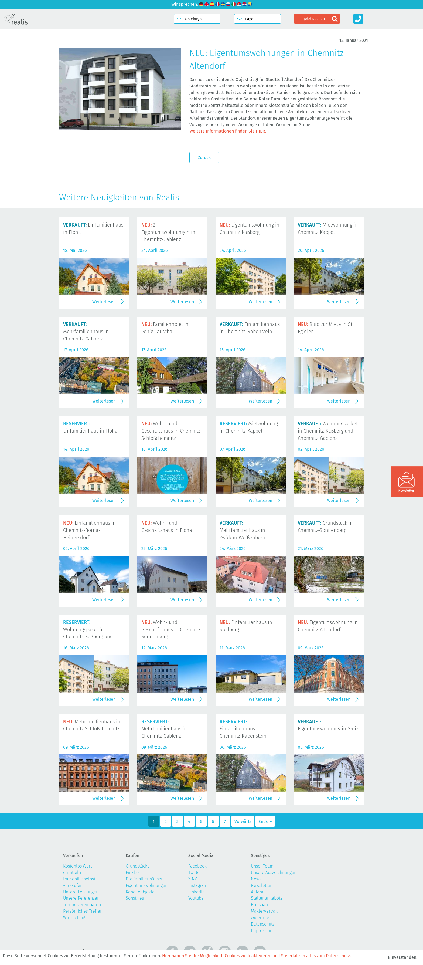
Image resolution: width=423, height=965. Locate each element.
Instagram (197, 885)
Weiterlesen (104, 301)
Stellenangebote (267, 898)
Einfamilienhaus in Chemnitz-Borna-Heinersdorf (89, 530)
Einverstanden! (402, 957)
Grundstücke (138, 866)
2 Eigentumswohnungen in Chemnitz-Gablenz (168, 232)
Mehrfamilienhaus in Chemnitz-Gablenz (86, 331)
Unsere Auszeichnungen (273, 872)
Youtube (196, 898)
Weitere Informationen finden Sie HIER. (227, 131)
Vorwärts (242, 821)
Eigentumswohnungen (147, 885)
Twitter (194, 872)
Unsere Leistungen (80, 892)
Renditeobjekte (140, 892)
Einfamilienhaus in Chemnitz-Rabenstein (243, 729)
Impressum (261, 930)
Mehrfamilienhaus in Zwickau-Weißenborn (242, 530)
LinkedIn (196, 892)
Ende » (265, 821)
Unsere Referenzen (81, 898)
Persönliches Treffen (83, 911)
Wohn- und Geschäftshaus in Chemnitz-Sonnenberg (171, 629)
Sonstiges (135, 898)
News (256, 879)
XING (192, 879)
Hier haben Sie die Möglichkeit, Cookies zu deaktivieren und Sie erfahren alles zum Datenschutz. (256, 955)
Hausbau (259, 904)
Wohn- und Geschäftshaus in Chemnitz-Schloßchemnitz (171, 431)
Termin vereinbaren (82, 904)
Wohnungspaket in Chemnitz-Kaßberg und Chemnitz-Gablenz (328, 431)
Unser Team (262, 866)
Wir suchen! (74, 917)
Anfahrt (258, 892)
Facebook (197, 866)
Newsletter (261, 885)
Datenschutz (262, 924)
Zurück (204, 157)
